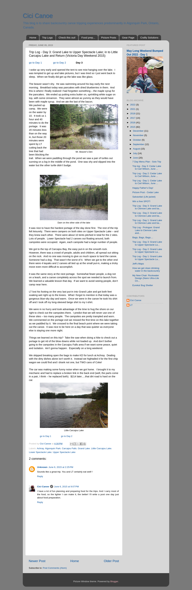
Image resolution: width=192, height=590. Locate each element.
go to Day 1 (35, 62)
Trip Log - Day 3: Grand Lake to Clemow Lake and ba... (147, 207)
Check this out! (67, 37)
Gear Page (128, 37)
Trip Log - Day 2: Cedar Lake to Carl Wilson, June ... (147, 174)
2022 (133, 104)
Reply (40, 476)
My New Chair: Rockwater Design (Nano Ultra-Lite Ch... (145, 278)
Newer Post (37, 561)
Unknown (42, 467)
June (136, 157)
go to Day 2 (59, 62)
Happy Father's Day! (142, 188)
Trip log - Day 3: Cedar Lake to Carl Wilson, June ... (146, 167)
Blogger (114, 581)
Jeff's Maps (138, 263)
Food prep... (88, 37)
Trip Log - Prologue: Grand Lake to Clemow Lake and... (146, 230)
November (138, 135)
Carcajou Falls (69, 448)
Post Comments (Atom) (55, 568)
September (139, 144)
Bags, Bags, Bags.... (142, 237)
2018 (133, 113)
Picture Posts (108, 37)
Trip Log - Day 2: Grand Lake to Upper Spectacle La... (147, 250)
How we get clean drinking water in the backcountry (146, 269)
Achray (40, 448)
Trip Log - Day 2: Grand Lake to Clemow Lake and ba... (147, 214)
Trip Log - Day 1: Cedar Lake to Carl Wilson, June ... (147, 182)
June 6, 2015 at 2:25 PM (61, 467)
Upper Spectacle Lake (64, 452)
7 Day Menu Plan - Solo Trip (146, 161)
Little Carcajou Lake (101, 448)
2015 (133, 127)
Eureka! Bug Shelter (142, 285)
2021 (133, 109)
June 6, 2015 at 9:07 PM (66, 486)
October (137, 140)
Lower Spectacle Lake (40, 452)
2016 (133, 122)
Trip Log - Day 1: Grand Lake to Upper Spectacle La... (147, 257)
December (138, 131)
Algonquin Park (53, 448)
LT (131, 305)
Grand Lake (84, 448)
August (137, 148)
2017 (133, 118)
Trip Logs (47, 37)
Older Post (111, 561)
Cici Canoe (38, 15)
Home (32, 37)
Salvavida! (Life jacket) (144, 196)
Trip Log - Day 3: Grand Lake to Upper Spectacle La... (147, 243)
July (135, 153)
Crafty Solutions (149, 37)
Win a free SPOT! (141, 201)
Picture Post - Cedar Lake (145, 192)
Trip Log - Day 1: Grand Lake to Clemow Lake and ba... (147, 221)
